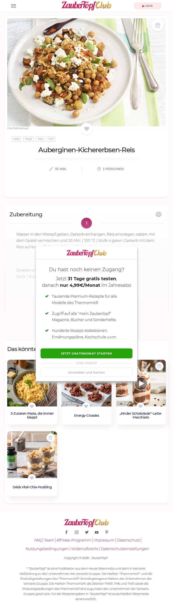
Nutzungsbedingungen (47, 549)
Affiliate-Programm (74, 540)
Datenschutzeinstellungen (125, 549)
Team (49, 540)
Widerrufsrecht (84, 549)
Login (147, 6)
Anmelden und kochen (86, 372)
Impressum (103, 540)
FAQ (38, 540)
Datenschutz (128, 540)
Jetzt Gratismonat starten (86, 353)
